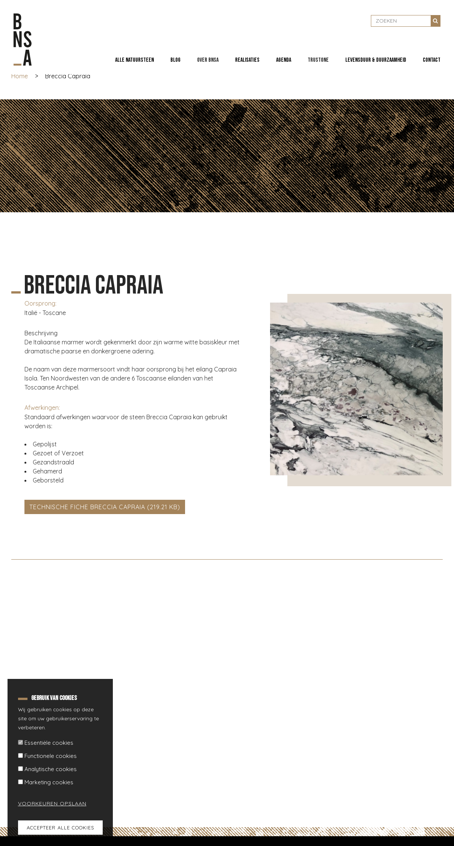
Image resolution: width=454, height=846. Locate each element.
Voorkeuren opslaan (47, 803)
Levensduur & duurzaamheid (375, 60)
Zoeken (435, 20)
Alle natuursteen (134, 60)
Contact (431, 60)
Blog (175, 60)
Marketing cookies (48, 782)
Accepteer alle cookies (60, 828)
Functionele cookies (50, 755)
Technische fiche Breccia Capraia (87, 507)
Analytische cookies (50, 769)
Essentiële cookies (48, 742)
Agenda (283, 60)
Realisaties (247, 60)
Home (19, 76)
